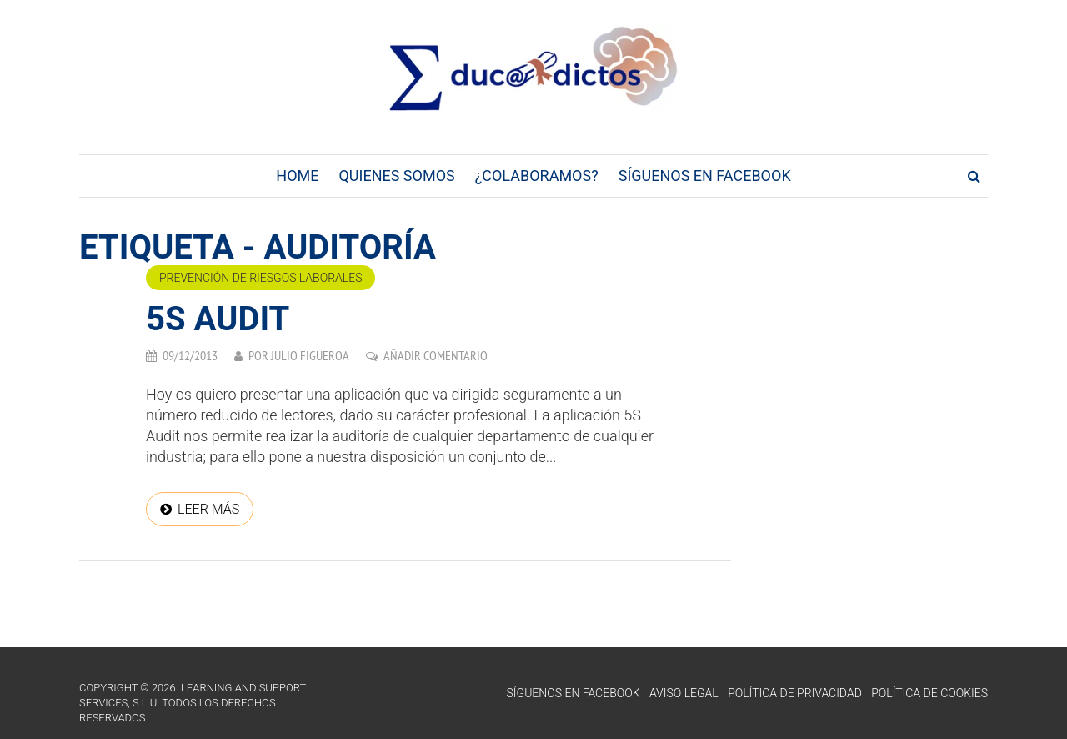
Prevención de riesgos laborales (260, 277)
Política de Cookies (929, 693)
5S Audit (217, 319)
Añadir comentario (435, 355)
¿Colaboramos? (537, 175)
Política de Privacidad (795, 693)
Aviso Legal (684, 693)
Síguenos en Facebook (705, 175)
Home (297, 175)
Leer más (208, 509)
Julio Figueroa (310, 355)
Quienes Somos (396, 175)
